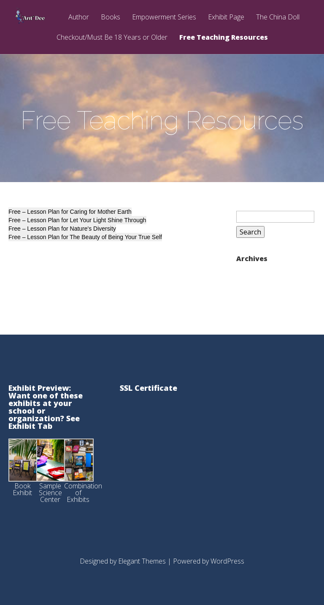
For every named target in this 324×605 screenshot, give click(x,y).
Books (110, 18)
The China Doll (278, 18)
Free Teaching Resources (223, 38)
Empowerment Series (164, 18)
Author (78, 18)
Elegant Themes (142, 561)
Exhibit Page (226, 18)
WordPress (227, 561)
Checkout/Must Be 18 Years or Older (112, 38)
